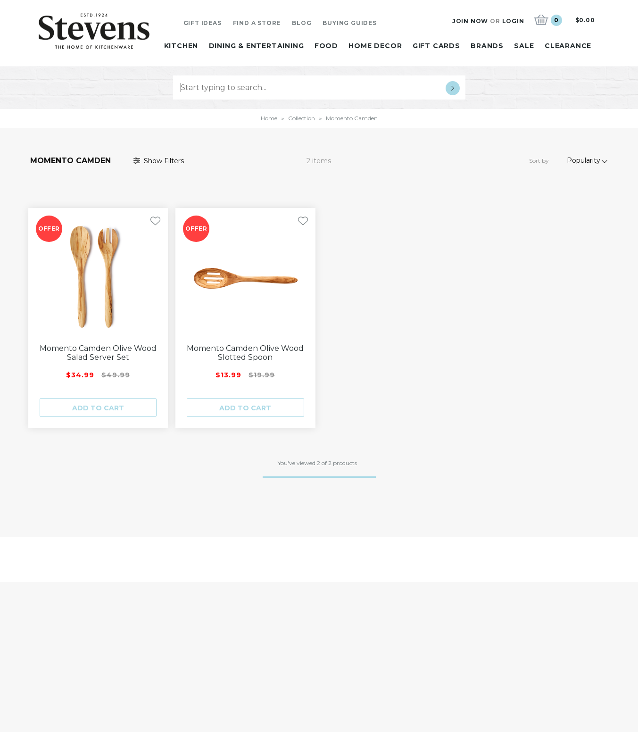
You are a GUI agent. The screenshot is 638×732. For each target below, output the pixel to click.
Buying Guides (349, 22)
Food (326, 46)
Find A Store (257, 22)
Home (269, 118)
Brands (487, 46)
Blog (301, 22)
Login (513, 21)
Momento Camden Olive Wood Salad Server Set (98, 353)
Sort (539, 160)
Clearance (568, 46)
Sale (524, 46)
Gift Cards (436, 46)
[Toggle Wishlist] (155, 221)
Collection (301, 118)
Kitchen (181, 46)
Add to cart (98, 408)
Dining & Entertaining (256, 46)
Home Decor (375, 46)
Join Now (470, 21)
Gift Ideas (202, 22)
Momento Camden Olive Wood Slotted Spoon (245, 353)
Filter (158, 161)
